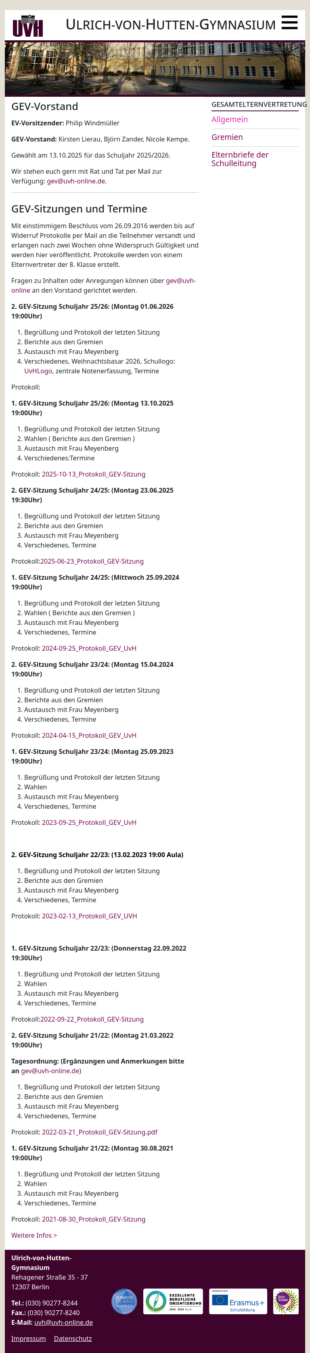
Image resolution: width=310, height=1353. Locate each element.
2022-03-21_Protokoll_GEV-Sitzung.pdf (99, 1132)
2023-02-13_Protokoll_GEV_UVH (89, 916)
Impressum (28, 1338)
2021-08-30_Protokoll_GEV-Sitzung (93, 1219)
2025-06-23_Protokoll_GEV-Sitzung (92, 561)
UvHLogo (38, 370)
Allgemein (230, 119)
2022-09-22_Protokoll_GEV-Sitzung (92, 1019)
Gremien (227, 137)
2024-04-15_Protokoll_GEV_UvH (89, 735)
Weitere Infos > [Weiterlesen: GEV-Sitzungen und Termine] (34, 1235)
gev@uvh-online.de (76, 181)
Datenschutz (73, 1338)
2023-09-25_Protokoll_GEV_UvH (89, 822)
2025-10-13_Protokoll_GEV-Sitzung (93, 474)
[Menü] (290, 19)
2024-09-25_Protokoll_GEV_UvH (89, 648)
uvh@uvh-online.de (63, 1322)
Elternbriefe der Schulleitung (240, 159)
